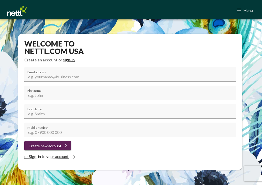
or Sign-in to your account (50, 156)
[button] (245, 10)
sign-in (69, 60)
